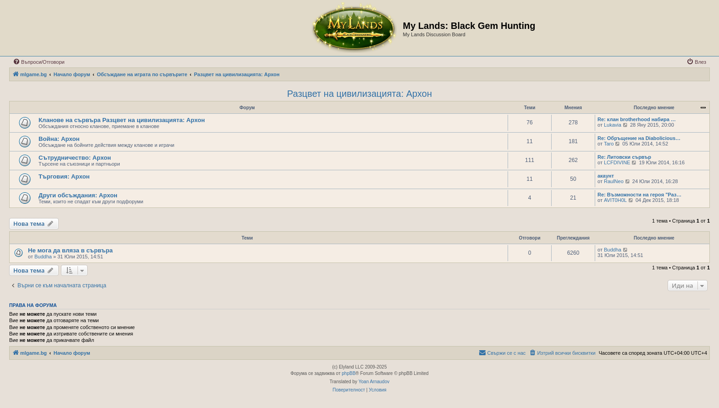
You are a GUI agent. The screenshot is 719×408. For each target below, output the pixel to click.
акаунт (605, 176)
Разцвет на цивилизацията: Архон (359, 94)
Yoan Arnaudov (374, 381)
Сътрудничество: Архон (75, 157)
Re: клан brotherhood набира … (636, 119)
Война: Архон (59, 138)
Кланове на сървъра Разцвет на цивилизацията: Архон (122, 120)
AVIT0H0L (615, 200)
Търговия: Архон (64, 176)
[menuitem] (38, 61)
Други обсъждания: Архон (78, 195)
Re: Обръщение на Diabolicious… (638, 138)
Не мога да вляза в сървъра (70, 250)
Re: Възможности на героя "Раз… (639, 194)
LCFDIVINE (617, 162)
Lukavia (612, 125)
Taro (609, 143)
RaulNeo (614, 181)
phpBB (348, 373)
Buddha (43, 256)
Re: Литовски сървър (624, 157)
